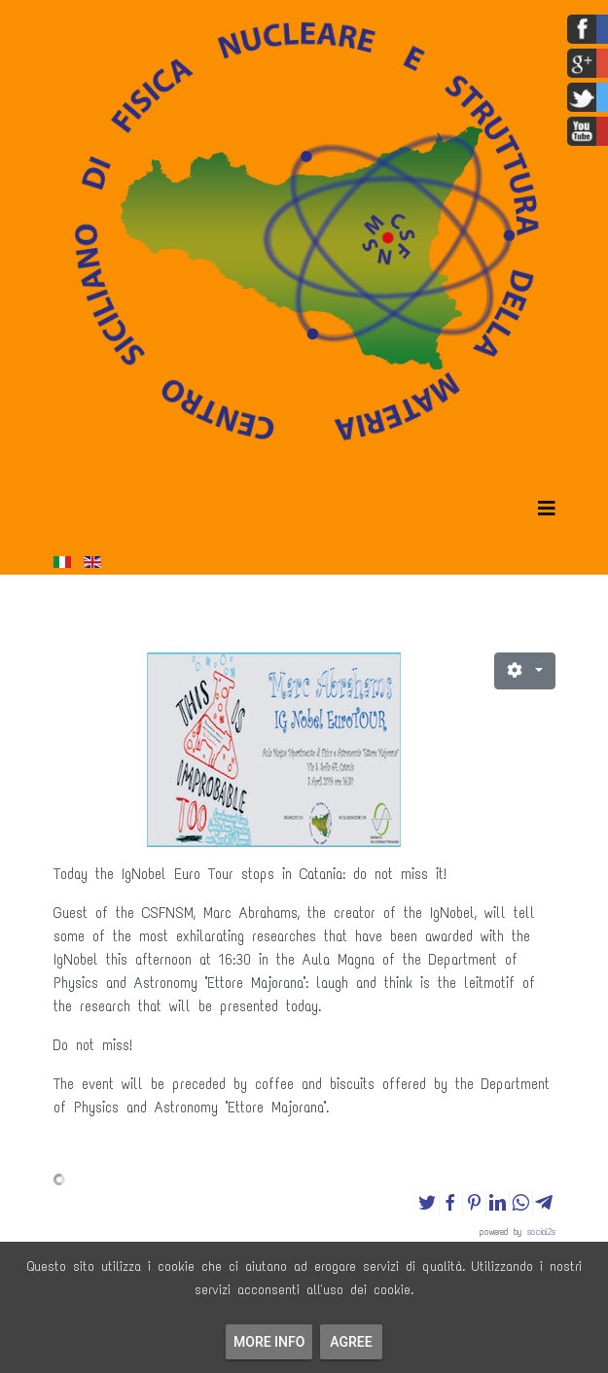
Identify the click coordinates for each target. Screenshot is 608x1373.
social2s (541, 1231)
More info (269, 1341)
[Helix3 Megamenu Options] (546, 509)
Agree (351, 1341)
